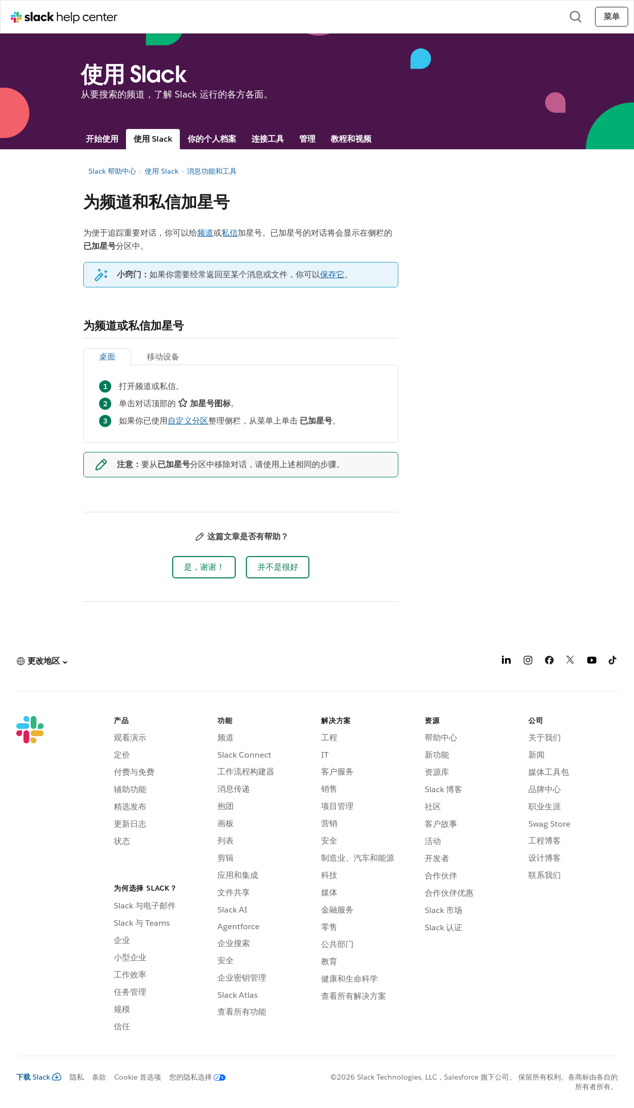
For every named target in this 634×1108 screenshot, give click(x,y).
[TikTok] (613, 662)
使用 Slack (153, 139)
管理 (307, 139)
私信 (229, 232)
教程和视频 (351, 139)
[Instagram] (527, 662)
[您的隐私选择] (193, 1077)
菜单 (612, 16)
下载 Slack (38, 1077)
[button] (204, 567)
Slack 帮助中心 (112, 171)
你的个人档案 (211, 139)
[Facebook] (549, 662)
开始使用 (102, 139)
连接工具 (267, 139)
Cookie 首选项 (137, 1077)
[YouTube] (591, 662)
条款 (99, 1077)
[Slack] (30, 875)
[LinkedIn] (506, 662)
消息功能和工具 (212, 171)
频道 (205, 232)
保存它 (332, 274)
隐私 (77, 1077)
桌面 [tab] (107, 356)
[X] (570, 662)
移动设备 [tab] (163, 356)
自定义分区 (188, 420)
